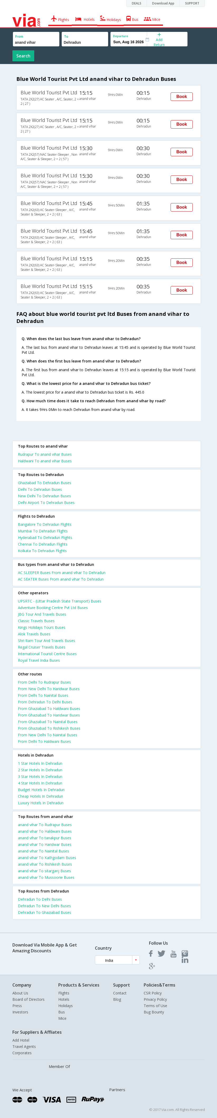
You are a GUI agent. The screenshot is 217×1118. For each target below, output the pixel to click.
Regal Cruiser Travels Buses (41, 647)
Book (181, 96)
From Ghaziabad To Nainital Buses (48, 721)
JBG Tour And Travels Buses (42, 614)
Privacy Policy (155, 999)
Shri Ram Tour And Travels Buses (46, 640)
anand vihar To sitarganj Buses (44, 870)
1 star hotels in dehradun (40, 763)
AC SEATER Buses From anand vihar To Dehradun (61, 579)
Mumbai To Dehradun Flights (43, 530)
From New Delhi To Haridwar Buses (49, 688)
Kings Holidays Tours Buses (41, 627)
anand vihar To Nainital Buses (43, 851)
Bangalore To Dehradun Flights (44, 524)
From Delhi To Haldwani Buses (44, 741)
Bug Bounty (154, 1011)
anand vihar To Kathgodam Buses (47, 857)
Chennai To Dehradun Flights (42, 544)
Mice (62, 1018)
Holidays (65, 1005)
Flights (63, 993)
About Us (20, 993)
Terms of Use (155, 1005)
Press (17, 1005)
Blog (117, 999)
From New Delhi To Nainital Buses (47, 734)
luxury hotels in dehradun (41, 802)
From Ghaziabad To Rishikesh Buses (49, 728)
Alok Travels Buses (34, 633)
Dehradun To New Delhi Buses (44, 905)
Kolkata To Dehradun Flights (42, 550)
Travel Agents (24, 1046)
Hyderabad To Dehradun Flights (45, 537)
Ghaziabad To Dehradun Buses (44, 482)
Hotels (63, 999)
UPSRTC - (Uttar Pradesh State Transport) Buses (59, 601)
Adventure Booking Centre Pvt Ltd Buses (53, 607)
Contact (120, 993)
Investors (20, 1011)
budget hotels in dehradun (41, 789)
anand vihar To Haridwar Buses (44, 844)
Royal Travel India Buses (39, 660)
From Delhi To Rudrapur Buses (44, 682)
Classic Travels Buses (36, 620)
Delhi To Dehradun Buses (40, 489)
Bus (61, 1011)
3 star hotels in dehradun (40, 776)
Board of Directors (28, 999)
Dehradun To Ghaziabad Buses (44, 912)
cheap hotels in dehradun (40, 796)
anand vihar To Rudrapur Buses (45, 824)
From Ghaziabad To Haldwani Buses (49, 708)
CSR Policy (153, 993)
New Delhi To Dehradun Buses (44, 495)
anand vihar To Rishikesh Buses (45, 864)
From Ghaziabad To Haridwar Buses (49, 715)
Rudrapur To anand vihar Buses (45, 454)
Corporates (22, 1052)
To (66, 36)
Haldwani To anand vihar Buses (45, 460)
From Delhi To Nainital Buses (43, 695)
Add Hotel (20, 1040)
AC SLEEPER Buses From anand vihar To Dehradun (61, 572)
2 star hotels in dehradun (40, 769)
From (19, 36)
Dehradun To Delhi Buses (40, 899)
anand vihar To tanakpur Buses (44, 837)
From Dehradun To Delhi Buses (45, 701)
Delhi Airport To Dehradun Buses (46, 502)
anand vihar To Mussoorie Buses (46, 877)
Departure (120, 36)
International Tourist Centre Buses (47, 653)
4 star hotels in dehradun (40, 783)
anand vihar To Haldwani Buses (45, 831)
